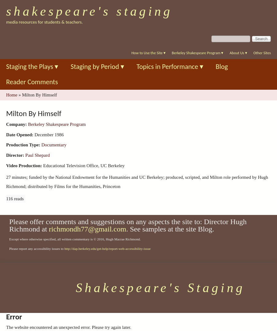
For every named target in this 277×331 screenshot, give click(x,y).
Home (11, 94)
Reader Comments (32, 82)
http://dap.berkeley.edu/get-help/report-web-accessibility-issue (107, 248)
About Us (238, 53)
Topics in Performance (170, 66)
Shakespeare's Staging (89, 11)
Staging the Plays (32, 66)
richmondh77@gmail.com (87, 229)
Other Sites (262, 53)
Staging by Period (97, 66)
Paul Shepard (37, 155)
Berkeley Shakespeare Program (197, 53)
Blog (222, 66)
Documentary (54, 144)
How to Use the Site (148, 53)
